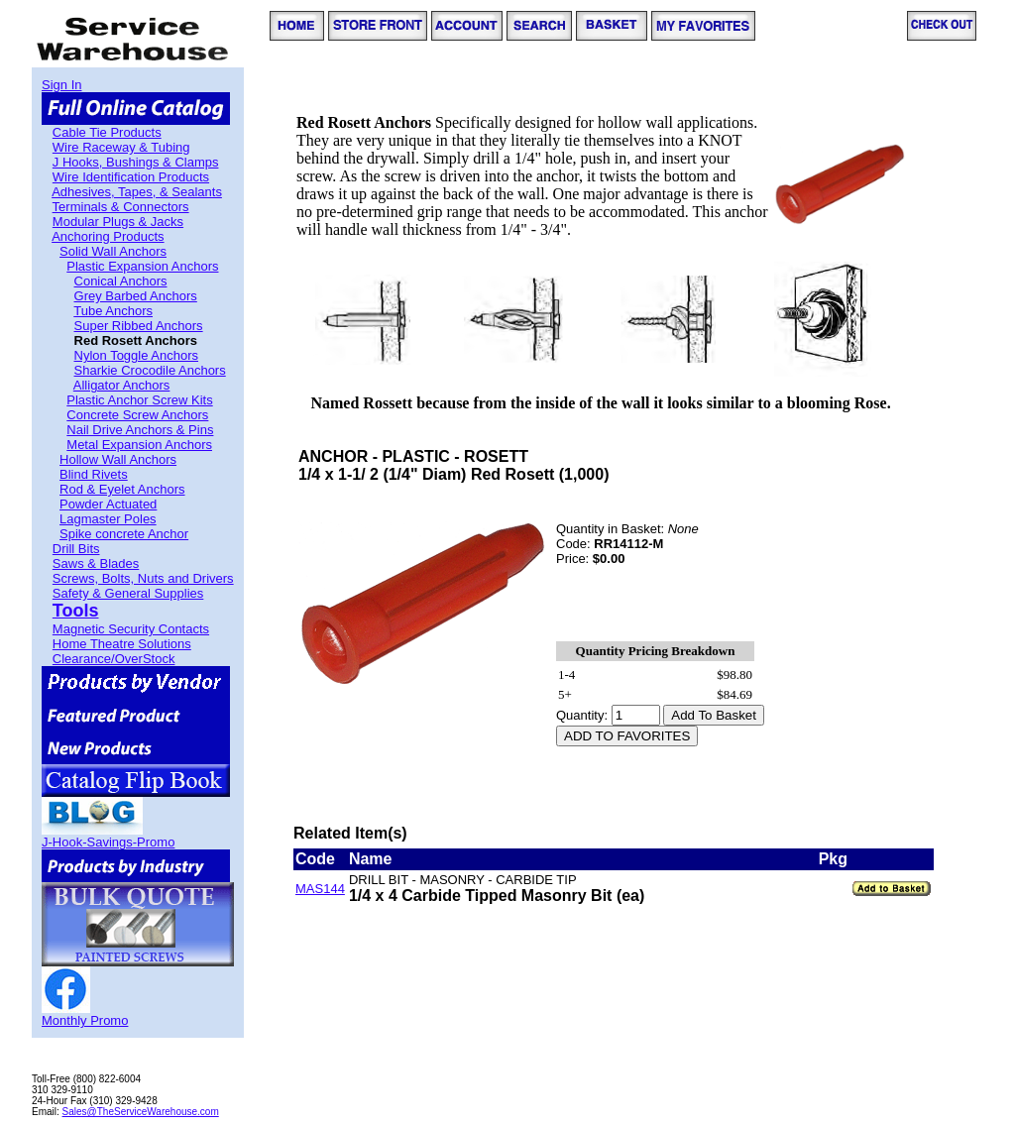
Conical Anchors (121, 281)
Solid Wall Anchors (113, 251)
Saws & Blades (96, 563)
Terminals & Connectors (121, 206)
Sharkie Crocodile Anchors (150, 370)
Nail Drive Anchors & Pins (139, 429)
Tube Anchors (113, 310)
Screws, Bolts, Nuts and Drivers (143, 578)
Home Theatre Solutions (122, 643)
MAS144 (320, 888)
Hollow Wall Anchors (117, 459)
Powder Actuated (108, 504)
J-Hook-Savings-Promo (108, 842)
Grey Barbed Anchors (135, 295)
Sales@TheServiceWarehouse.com (140, 1111)
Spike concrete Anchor (123, 533)
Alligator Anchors (121, 385)
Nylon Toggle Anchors (136, 355)
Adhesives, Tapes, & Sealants (137, 191)
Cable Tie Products (107, 132)
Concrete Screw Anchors (137, 414)
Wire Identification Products (131, 176)
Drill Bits (76, 548)
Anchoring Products (108, 236)
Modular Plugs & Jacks (118, 221)
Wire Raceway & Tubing (121, 147)
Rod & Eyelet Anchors (121, 489)
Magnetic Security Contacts (131, 628)
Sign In (61, 84)
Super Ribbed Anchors (138, 325)
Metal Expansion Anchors (139, 444)
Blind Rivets (93, 474)
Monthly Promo (85, 1020)
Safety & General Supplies (128, 593)
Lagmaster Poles (108, 518)
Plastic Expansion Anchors (142, 266)
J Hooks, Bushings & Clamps (136, 162)
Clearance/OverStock (114, 658)
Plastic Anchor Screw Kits (139, 400)
